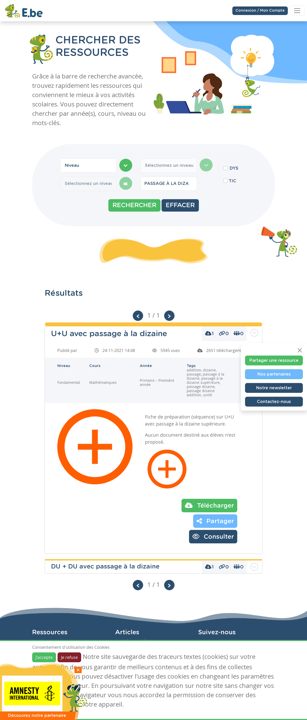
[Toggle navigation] (297, 10)
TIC (232, 181)
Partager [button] (215, 520)
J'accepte (44, 657)
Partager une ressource (273, 360)
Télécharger (209, 505)
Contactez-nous (274, 402)
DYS (234, 168)
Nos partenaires (274, 374)
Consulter (213, 536)
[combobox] (88, 165)
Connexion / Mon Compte (260, 10)
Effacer (180, 205)
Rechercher (134, 205)
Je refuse (69, 657)
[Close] (300, 350)
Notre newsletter (274, 388)
